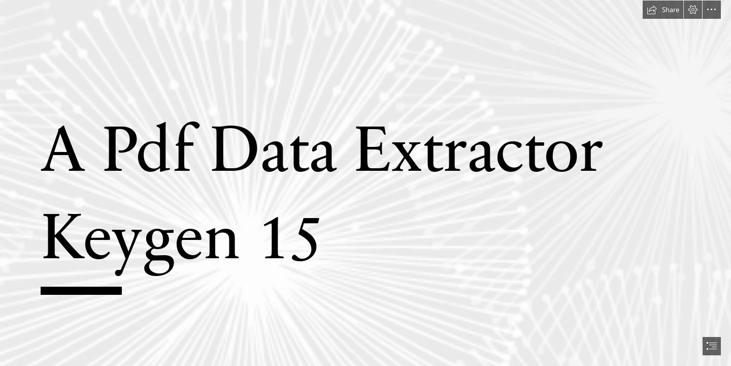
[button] (663, 10)
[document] (365, 183)
